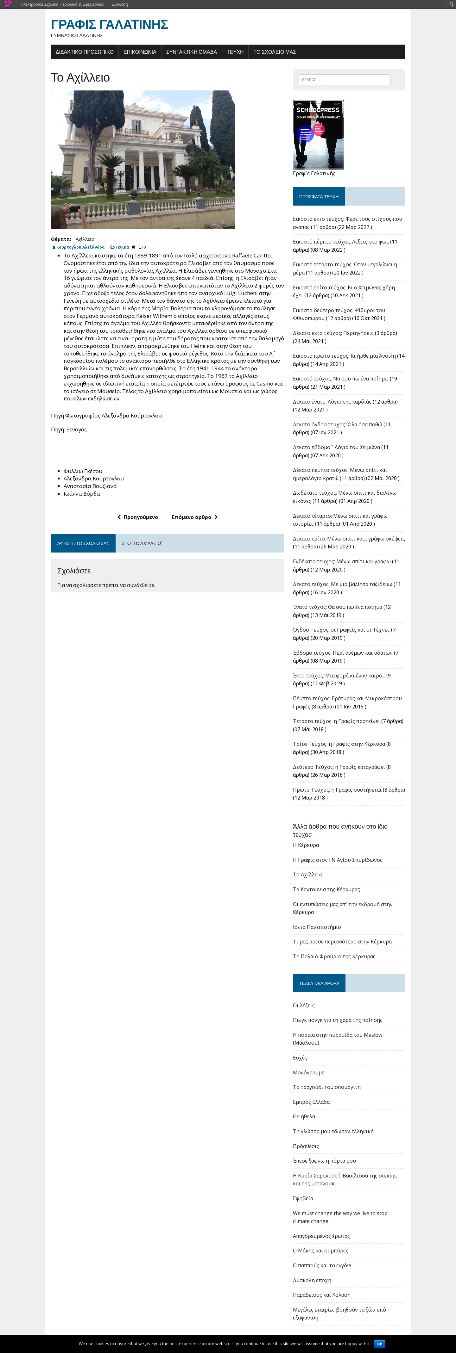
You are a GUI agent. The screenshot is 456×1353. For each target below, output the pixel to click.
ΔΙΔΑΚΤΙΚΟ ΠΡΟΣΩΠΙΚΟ (75, 52)
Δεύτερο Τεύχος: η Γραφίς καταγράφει (342, 768)
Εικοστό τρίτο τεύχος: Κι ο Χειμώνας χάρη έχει (353, 288)
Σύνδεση (120, 4)
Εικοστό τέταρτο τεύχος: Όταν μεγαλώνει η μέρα (355, 265)
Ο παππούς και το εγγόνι (325, 1250)
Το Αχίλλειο (311, 867)
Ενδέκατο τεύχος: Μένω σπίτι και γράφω (345, 562)
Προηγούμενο (134, 510)
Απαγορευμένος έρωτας (324, 1220)
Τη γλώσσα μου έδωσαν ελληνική (336, 1116)
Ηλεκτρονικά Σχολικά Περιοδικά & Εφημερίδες (62, 4)
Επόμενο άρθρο (191, 510)
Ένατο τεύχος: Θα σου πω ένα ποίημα (341, 608)
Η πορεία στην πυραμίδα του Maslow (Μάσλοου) (354, 1027)
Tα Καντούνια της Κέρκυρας (330, 882)
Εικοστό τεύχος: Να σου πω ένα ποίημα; (344, 379)
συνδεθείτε (130, 578)
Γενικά (112, 247)
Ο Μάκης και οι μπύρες (324, 1235)
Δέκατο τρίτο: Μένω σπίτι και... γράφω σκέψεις (352, 539)
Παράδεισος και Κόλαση (325, 1279)
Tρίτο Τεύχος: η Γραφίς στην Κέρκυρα (342, 745)
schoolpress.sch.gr (95, 1332)
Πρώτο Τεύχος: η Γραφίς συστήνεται (340, 791)
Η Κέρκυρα (309, 838)
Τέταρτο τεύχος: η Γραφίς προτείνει (339, 722)
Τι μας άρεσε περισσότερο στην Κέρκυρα (345, 934)
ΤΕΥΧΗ (225, 52)
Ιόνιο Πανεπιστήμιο (320, 920)
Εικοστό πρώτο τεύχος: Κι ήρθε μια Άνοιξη (347, 357)
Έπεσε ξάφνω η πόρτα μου (327, 1145)
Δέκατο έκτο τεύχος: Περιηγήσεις (336, 334)
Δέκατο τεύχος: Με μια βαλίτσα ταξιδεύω (346, 585)
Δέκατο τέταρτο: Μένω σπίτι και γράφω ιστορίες (354, 517)
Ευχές (303, 1042)
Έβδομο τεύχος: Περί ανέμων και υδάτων (346, 654)
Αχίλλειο (75, 239)
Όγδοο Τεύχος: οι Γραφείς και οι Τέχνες (344, 630)
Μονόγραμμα (312, 1057)
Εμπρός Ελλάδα (314, 1086)
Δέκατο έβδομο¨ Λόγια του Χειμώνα (339, 448)
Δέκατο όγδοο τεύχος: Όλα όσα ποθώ (341, 425)
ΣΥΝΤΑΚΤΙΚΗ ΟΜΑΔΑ (181, 52)
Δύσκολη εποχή (315, 1265)
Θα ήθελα (307, 1101)
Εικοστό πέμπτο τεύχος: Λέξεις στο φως (344, 242)
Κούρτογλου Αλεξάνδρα (71, 247)
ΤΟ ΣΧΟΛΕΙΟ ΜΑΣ (265, 52)
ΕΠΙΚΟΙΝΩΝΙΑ (130, 52)
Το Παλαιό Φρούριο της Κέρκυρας (337, 949)
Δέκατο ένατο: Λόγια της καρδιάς (335, 402)
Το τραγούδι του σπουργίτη (330, 1072)
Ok (379, 1344)
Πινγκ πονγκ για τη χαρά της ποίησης (341, 1013)
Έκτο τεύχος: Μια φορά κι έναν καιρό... (342, 676)
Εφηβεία (306, 1183)
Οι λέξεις (307, 998)
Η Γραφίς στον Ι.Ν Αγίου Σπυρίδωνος (341, 852)
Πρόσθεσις (309, 1131)
